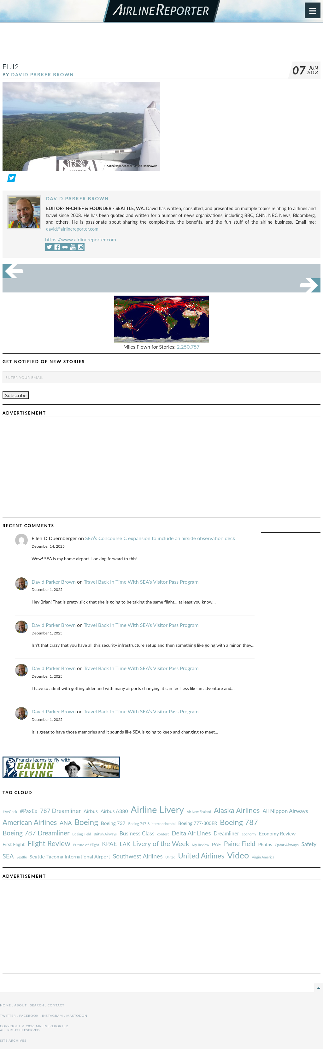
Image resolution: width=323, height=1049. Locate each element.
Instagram (52, 1015)
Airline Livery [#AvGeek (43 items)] (157, 809)
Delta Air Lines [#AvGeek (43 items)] (191, 833)
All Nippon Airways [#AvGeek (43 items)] (285, 811)
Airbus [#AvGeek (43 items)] (91, 811)
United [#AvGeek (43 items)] (170, 857)
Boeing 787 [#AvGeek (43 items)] (239, 822)
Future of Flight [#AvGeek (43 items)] (86, 844)
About (20, 1005)
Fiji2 (11, 66)
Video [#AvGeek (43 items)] (238, 855)
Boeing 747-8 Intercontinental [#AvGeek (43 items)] (151, 824)
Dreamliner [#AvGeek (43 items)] (226, 833)
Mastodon (76, 1015)
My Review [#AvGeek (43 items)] (200, 845)
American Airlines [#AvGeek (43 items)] (30, 822)
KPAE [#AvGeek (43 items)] (109, 843)
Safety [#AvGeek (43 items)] (308, 844)
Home (5, 1005)
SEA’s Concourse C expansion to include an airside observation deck (160, 538)
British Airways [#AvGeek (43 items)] (105, 834)
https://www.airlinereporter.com (80, 239)
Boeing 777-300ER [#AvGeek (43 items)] (197, 823)
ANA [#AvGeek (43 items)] (66, 822)
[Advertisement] (161, 45)
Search (37, 1005)
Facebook (29, 1015)
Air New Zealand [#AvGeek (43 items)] (199, 812)
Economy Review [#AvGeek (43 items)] (277, 833)
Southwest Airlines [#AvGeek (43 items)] (138, 856)
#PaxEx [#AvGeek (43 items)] (28, 811)
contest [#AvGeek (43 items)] (163, 834)
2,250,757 (188, 347)
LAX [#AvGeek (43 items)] (125, 843)
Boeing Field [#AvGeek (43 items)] (81, 834)
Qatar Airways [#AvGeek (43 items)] (287, 844)
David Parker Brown (42, 74)
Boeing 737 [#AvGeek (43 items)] (113, 823)
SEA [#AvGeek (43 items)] (8, 856)
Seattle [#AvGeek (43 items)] (21, 857)
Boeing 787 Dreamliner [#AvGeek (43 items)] (36, 833)
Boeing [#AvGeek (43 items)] (86, 822)
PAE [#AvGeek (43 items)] (216, 844)
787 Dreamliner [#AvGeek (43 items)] (60, 810)
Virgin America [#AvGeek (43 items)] (263, 857)
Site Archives (13, 1040)
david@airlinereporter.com (72, 229)
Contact (56, 1005)
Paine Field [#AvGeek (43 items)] (239, 843)
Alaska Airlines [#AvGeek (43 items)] (237, 810)
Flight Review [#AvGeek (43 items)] (49, 843)
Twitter (8, 1015)
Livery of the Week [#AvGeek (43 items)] (161, 844)
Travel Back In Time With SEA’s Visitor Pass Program (141, 582)
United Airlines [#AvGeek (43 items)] (201, 856)
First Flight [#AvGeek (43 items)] (14, 844)
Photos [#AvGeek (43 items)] (265, 844)
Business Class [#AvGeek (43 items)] (137, 833)
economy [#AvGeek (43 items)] (249, 834)
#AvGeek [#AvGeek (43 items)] (10, 812)
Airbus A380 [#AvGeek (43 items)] (114, 811)
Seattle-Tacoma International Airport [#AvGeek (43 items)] (70, 856)
